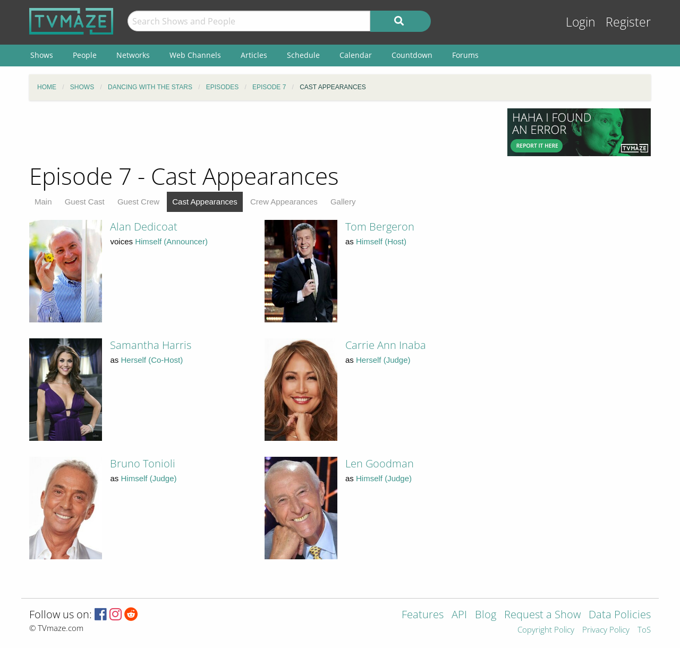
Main (43, 201)
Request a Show (542, 615)
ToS (644, 630)
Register (628, 22)
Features (423, 615)
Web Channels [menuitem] (195, 55)
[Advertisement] (260, 132)
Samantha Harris (150, 345)
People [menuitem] (85, 55)
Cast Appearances (204, 201)
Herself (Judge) (383, 359)
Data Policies (620, 615)
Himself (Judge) (149, 478)
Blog (485, 615)
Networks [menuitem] (133, 55)
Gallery (343, 201)
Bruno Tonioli (142, 463)
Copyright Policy (545, 630)
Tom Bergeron (379, 226)
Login (581, 22)
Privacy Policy (606, 630)
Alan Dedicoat (143, 226)
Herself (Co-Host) (152, 359)
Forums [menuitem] (465, 55)
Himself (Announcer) (171, 241)
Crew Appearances (284, 201)
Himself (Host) (381, 241)
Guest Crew (138, 201)
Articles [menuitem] (254, 55)
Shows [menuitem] (41, 55)
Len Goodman (379, 463)
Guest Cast (85, 201)
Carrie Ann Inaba (385, 345)
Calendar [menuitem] (355, 55)
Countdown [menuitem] (412, 55)
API (459, 615)
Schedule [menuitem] (303, 55)
